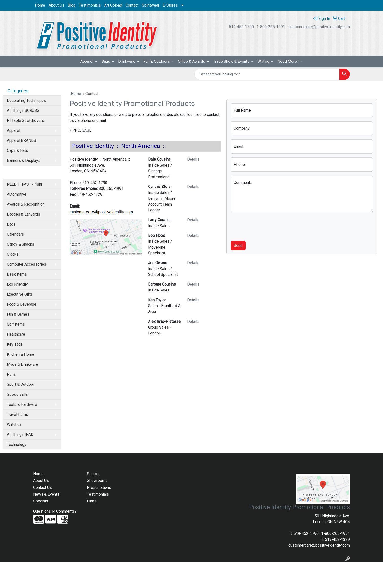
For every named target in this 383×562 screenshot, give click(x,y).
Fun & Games (18, 314)
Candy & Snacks (20, 244)
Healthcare (16, 334)
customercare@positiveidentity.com (319, 26)
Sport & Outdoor (20, 384)
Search (93, 473)
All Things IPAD (20, 434)
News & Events (46, 494)
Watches (14, 424)
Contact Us (42, 487)
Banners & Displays (23, 160)
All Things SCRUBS (23, 110)
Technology (16, 444)
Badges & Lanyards (23, 214)
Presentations (99, 487)
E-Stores (170, 5)
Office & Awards (191, 61)
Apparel (86, 61)
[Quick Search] (267, 74)
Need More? (288, 61)
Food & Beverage (21, 304)
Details (193, 159)
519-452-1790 (241, 26)
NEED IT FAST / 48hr (24, 184)
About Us (56, 5)
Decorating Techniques (26, 100)
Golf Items (16, 324)
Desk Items (17, 274)
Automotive (16, 194)
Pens (11, 374)
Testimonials (90, 5)
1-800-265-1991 (270, 26)
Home (40, 5)
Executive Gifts (20, 294)
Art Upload (113, 5)
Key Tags (15, 344)
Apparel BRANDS (21, 140)
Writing (263, 61)
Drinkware (126, 61)
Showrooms (97, 480)
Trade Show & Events (231, 61)
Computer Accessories (26, 264)
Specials (40, 501)
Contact (132, 5)
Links (91, 501)
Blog (71, 5)
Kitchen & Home (20, 354)
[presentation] (268, 225)
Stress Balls (17, 394)
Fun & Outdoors (156, 61)
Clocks (13, 254)
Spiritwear (150, 5)
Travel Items (17, 414)
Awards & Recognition (25, 204)
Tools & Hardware (22, 404)
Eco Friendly (17, 284)
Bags (105, 61)
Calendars (15, 234)
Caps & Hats (17, 150)
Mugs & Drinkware (22, 364)
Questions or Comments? (55, 511)
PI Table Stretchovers (25, 120)
